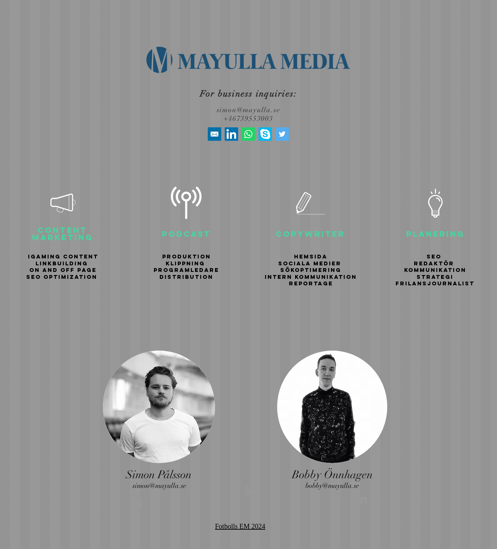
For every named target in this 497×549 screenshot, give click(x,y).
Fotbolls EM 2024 (240, 526)
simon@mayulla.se (249, 110)
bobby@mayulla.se (332, 485)
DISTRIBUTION (186, 276)
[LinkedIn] (231, 134)
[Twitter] (282, 134)
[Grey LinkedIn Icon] (136, 502)
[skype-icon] (265, 134)
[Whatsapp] (248, 134)
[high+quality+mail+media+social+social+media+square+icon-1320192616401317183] (214, 134)
